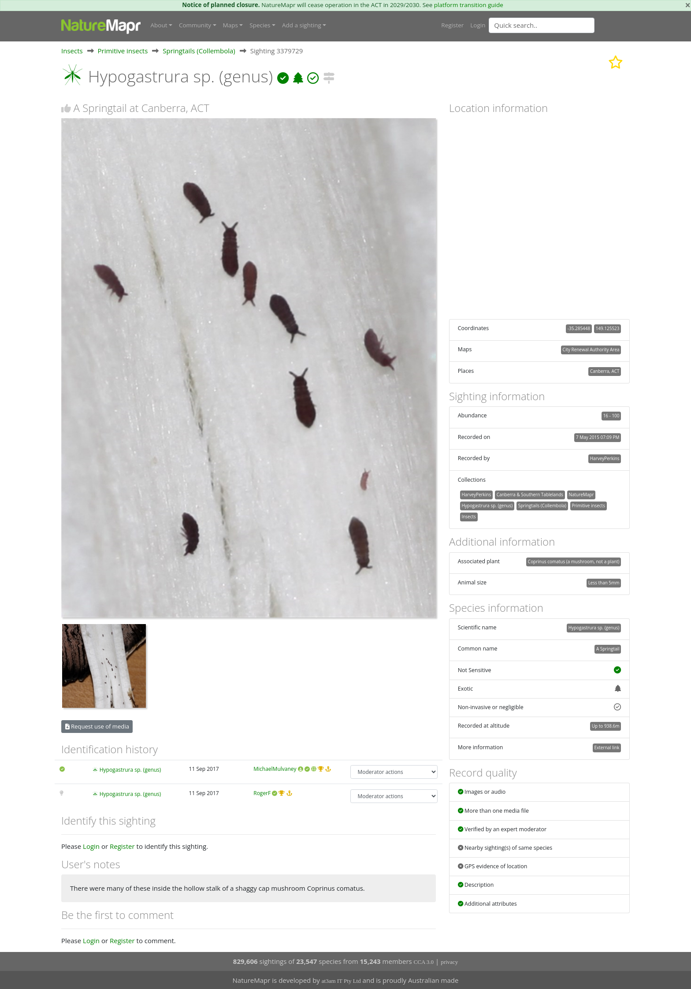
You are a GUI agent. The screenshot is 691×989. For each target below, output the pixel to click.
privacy (449, 961)
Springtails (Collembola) (199, 50)
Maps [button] (230, 25)
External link (606, 747)
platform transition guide (468, 5)
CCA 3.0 (424, 961)
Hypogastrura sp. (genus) (130, 769)
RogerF (262, 792)
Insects (72, 50)
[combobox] (559, 25)
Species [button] (259, 25)
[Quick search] (541, 25)
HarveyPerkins (605, 458)
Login (477, 25)
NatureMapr (581, 494)
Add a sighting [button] (301, 25)
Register (452, 25)
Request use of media (97, 726)
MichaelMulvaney (274, 768)
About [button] (159, 25)
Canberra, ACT (604, 371)
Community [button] (195, 25)
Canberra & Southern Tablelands (530, 494)
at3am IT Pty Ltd (341, 980)
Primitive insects (123, 50)
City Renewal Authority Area (591, 349)
